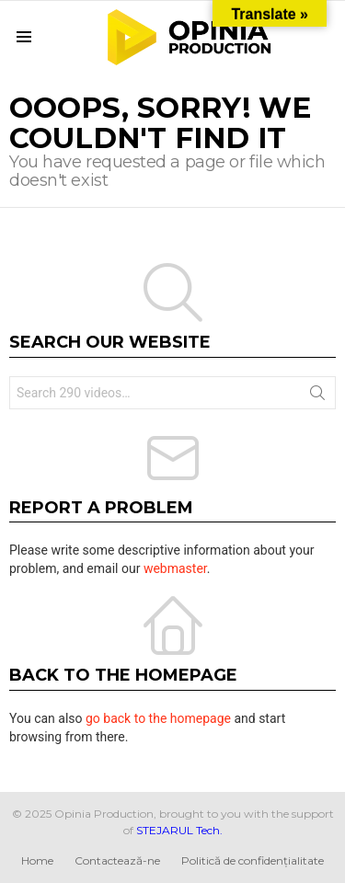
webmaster (175, 568)
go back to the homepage (158, 718)
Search (317, 396)
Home (37, 860)
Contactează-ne (117, 860)
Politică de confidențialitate (252, 860)
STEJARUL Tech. (179, 830)
